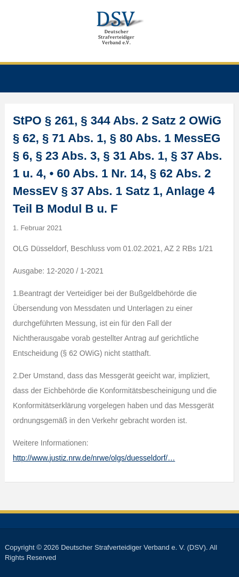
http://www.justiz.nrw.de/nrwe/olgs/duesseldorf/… (94, 458)
